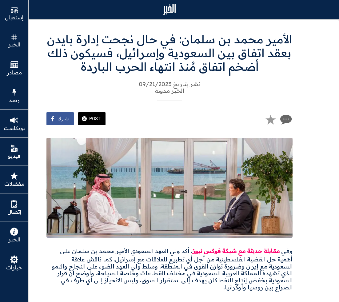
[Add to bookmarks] (270, 119)
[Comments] (285, 119)
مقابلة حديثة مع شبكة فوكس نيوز (236, 251)
